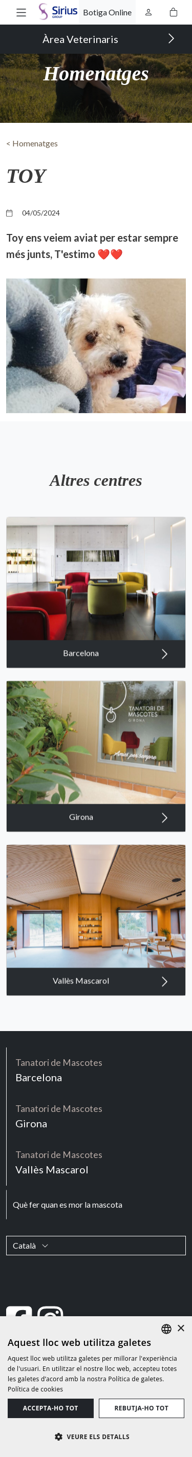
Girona (118, 824)
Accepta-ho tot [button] (50, 1408)
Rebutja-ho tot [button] (141, 1408)
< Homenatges (32, 143)
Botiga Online (107, 12)
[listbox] (166, 1329)
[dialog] (96, 1386)
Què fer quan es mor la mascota (67, 1204)
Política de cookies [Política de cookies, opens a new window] (35, 1389)
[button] (21, 12)
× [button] (180, 1329)
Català (31, 1245)
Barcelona (115, 660)
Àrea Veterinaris (108, 38)
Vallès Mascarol (110, 988)
